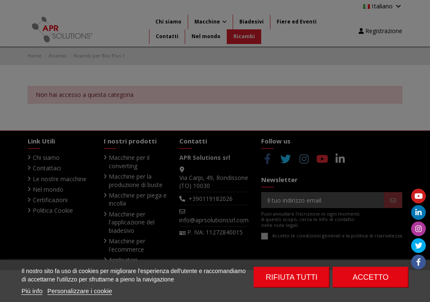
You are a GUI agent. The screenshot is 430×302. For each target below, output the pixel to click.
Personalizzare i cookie (79, 290)
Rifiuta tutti (291, 277)
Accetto (371, 277)
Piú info (31, 290)
